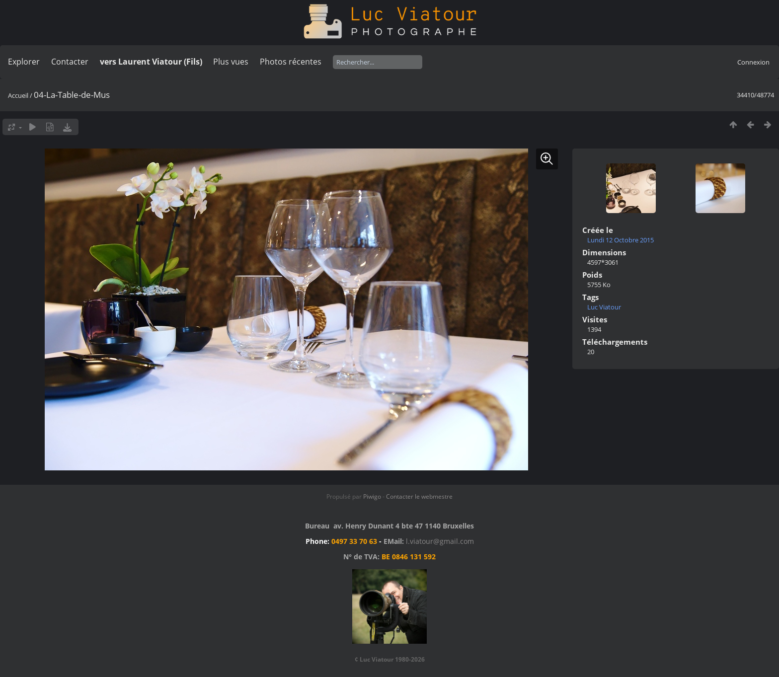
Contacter (69, 61)
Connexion (753, 62)
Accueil (18, 95)
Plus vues (230, 61)
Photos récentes (290, 61)
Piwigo (372, 496)
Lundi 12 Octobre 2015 (620, 239)
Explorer (24, 61)
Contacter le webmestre (419, 496)
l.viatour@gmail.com (440, 541)
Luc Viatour (604, 306)
